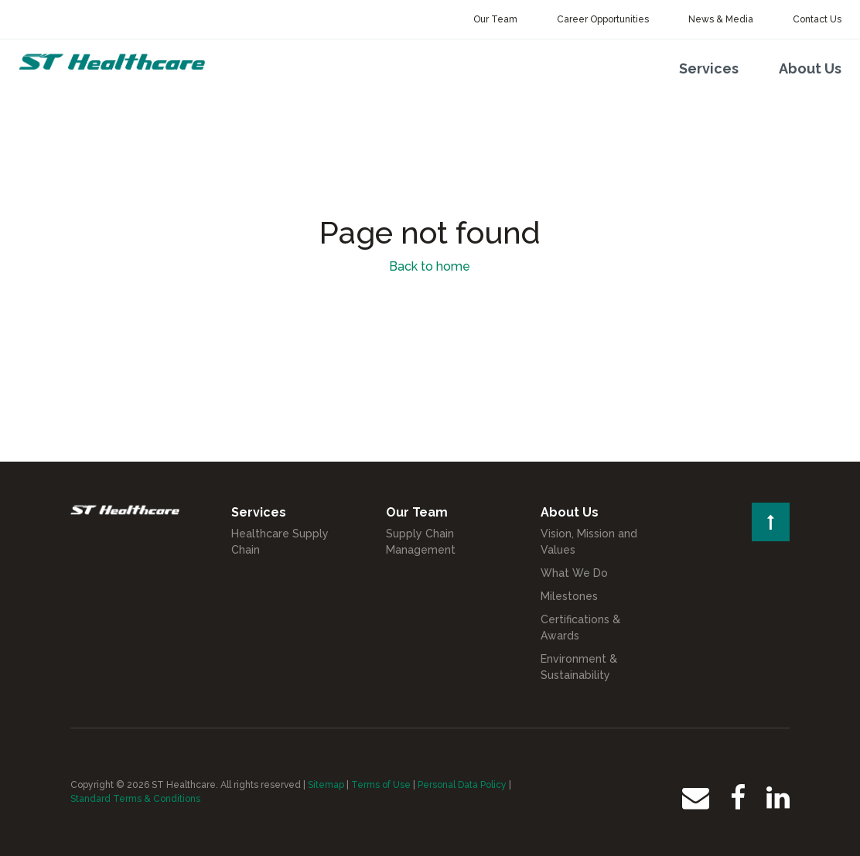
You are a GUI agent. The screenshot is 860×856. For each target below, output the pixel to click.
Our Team (495, 19)
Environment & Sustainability (579, 667)
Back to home (429, 266)
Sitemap (326, 784)
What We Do (574, 573)
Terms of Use (381, 784)
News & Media (720, 19)
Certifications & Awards (580, 627)
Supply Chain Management (421, 541)
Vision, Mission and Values (589, 541)
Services (709, 68)
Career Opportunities (603, 19)
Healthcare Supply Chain (280, 541)
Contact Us (817, 19)
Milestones (569, 596)
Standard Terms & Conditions (135, 798)
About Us (810, 68)
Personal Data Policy (462, 784)
